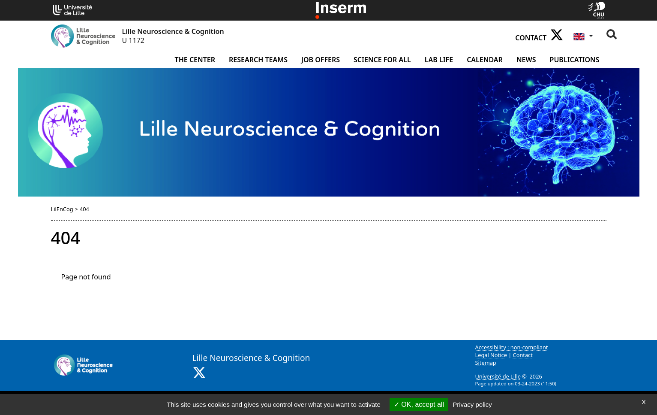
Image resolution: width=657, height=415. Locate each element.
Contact (530, 37)
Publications (575, 59)
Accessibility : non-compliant (511, 347)
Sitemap (485, 363)
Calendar (485, 59)
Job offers (320, 59)
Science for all (382, 59)
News (526, 59)
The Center (195, 59)
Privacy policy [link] (472, 404)
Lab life (439, 59)
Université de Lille (498, 376)
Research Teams (258, 59)
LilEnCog (62, 209)
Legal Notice (491, 355)
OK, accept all (419, 404)
